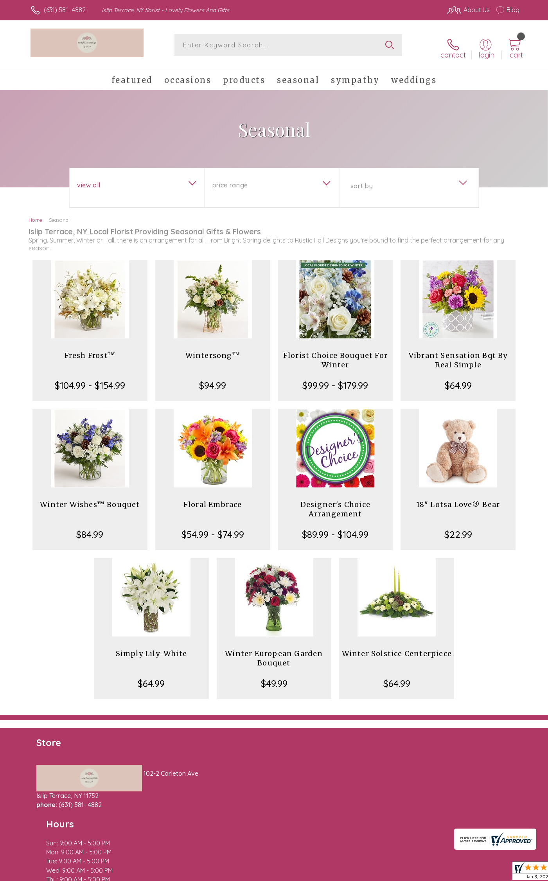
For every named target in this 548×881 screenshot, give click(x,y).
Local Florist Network (450, 872)
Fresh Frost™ (90, 349)
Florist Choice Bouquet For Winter (335, 354)
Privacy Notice (394, 872)
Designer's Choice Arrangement (335, 503)
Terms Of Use (348, 872)
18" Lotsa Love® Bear (458, 498)
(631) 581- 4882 (65, 10)
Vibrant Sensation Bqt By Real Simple (458, 354)
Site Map (498, 872)
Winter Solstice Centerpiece (397, 648)
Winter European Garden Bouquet (274, 653)
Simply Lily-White (151, 648)
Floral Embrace (212, 498)
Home (35, 214)
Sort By (361, 180)
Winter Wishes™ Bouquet (90, 498)
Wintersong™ (212, 349)
